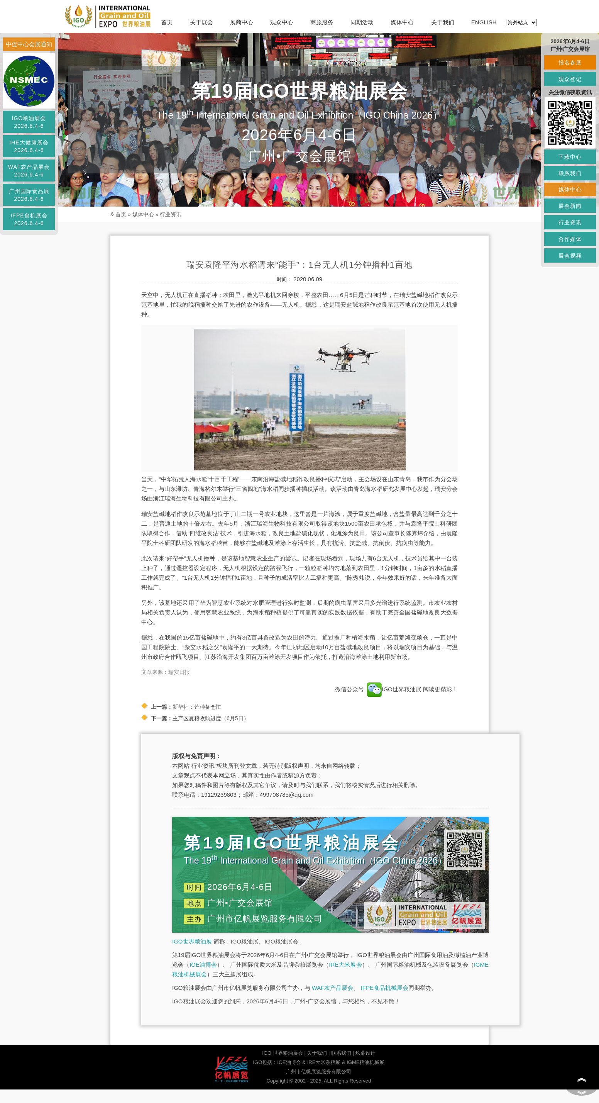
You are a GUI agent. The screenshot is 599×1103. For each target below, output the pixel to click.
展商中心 (241, 22)
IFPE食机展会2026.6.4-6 (28, 219)
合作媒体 (570, 239)
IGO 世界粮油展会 (282, 1053)
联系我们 (341, 1053)
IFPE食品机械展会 (384, 987)
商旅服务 (321, 22)
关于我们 (442, 22)
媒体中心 (402, 22)
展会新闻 (570, 206)
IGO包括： (265, 1062)
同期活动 (362, 22)
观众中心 (281, 22)
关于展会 (201, 22)
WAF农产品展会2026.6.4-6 (29, 171)
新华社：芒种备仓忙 (197, 707)
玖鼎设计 (365, 1053)
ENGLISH (484, 22)
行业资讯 (170, 214)
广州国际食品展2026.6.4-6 (29, 195)
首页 (167, 22)
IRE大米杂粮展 (324, 1062)
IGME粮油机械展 (365, 1062)
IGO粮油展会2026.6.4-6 (29, 122)
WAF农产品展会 (333, 987)
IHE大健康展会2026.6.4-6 (28, 146)
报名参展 (570, 62)
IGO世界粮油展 (192, 941)
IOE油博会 (203, 964)
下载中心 (570, 157)
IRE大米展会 (345, 964)
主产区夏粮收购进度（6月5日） (211, 718)
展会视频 (570, 256)
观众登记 (570, 79)
